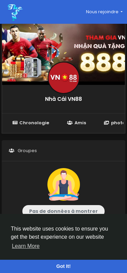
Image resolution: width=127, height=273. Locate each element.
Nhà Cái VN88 (63, 99)
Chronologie (30, 123)
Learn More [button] (26, 246)
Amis (76, 123)
